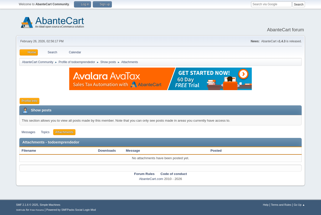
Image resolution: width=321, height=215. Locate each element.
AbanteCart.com (151, 179)
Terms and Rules (281, 204)
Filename (31, 150)
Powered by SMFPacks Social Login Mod (71, 209)
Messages (28, 132)
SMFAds (20, 209)
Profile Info (29, 101)
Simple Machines (50, 204)
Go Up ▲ (299, 204)
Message (133, 150)
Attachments (64, 132)
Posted (215, 150)
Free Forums (37, 209)
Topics (45, 132)
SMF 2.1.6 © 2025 (27, 204)
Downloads (107, 150)
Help (266, 204)
